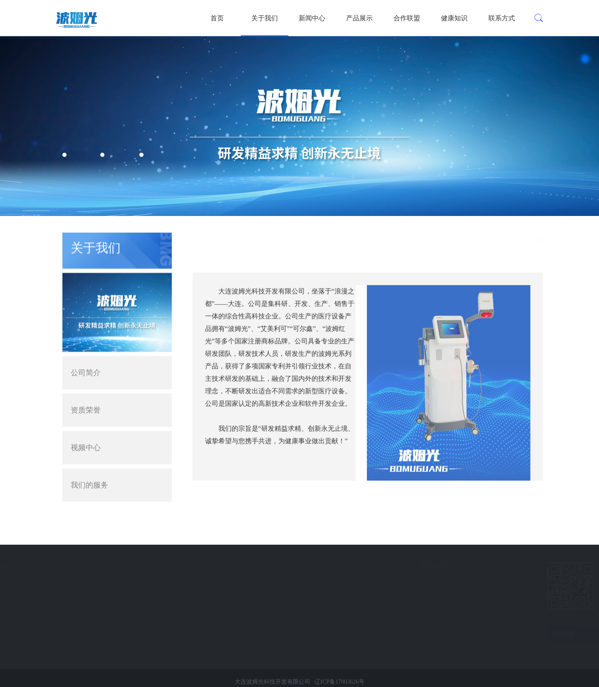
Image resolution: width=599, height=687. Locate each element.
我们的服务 (89, 474)
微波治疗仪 (28, 611)
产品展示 (359, 18)
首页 (217, 18)
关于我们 (264, 18)
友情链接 (548, 634)
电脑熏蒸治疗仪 (34, 641)
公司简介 (86, 361)
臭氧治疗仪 (28, 596)
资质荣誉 (86, 399)
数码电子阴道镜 (34, 626)
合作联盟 (407, 18)
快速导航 (99, 565)
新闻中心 (312, 18)
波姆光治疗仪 (31, 581)
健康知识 (454, 18)
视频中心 (86, 436)
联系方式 (501, 18)
